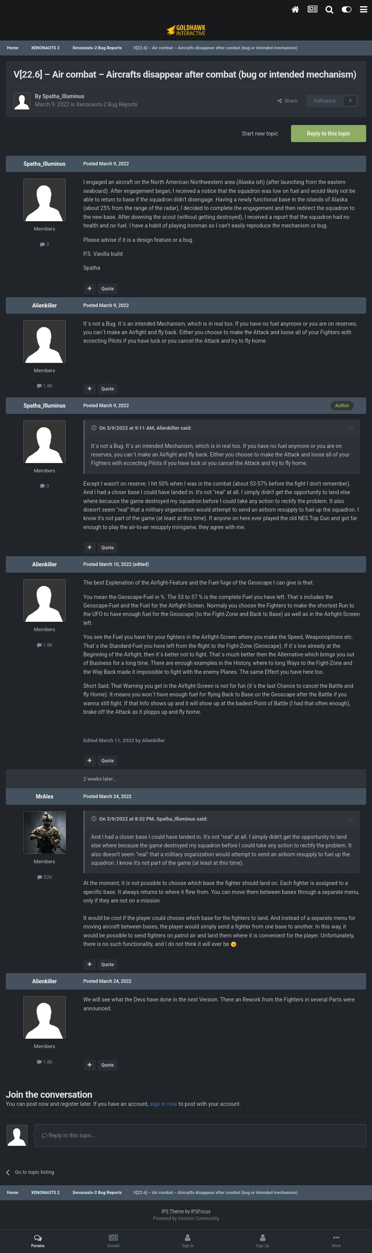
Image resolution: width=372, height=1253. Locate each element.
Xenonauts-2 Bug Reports (107, 104)
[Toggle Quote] (94, 428)
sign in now (163, 1104)
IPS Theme (173, 1211)
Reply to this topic (328, 133)
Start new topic (260, 133)
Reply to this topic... (69, 1135)
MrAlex (44, 796)
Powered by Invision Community (186, 1218)
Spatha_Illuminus (63, 96)
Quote (107, 289)
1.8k (45, 386)
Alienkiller (44, 305)
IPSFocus (200, 1211)
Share (287, 101)
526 (44, 877)
